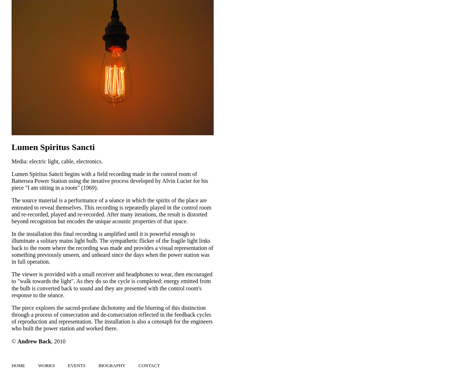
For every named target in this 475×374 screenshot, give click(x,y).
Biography (112, 365)
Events (77, 365)
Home (18, 365)
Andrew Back (34, 341)
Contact (149, 365)
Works (46, 365)
